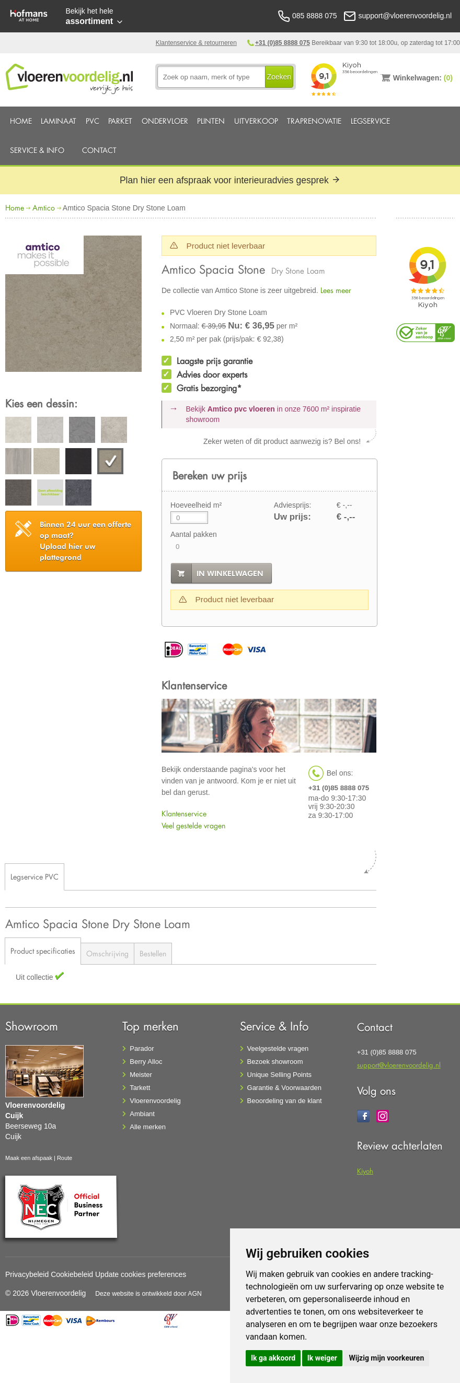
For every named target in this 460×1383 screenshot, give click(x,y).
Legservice (370, 121)
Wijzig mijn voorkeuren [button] (386, 1358)
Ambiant (142, 1114)
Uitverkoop (256, 121)
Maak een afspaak (28, 1158)
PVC (92, 121)
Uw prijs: (292, 517)
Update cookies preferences (140, 1274)
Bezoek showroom (275, 1061)
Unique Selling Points (279, 1075)
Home (21, 121)
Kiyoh (365, 1170)
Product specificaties (42, 951)
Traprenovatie (314, 121)
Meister (141, 1075)
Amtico (43, 208)
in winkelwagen (230, 573)
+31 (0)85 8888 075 (282, 42)
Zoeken (279, 77)
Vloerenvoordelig (155, 1101)
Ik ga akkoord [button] (273, 1358)
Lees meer (335, 290)
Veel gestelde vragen (193, 825)
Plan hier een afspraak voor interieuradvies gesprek (230, 180)
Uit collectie (35, 977)
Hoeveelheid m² (196, 505)
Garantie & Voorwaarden (284, 1088)
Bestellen (153, 953)
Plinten (211, 121)
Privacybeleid (27, 1274)
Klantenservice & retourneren (196, 42)
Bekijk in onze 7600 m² (273, 414)
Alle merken (148, 1127)
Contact (99, 150)
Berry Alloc (146, 1061)
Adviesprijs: (293, 505)
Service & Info (37, 150)
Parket (120, 121)
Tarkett (140, 1088)
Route (64, 1158)
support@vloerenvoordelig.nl (399, 1064)
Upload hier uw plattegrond (85, 540)
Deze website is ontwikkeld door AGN (148, 1293)
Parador (142, 1048)
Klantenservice (184, 813)
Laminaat (58, 121)
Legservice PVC (34, 877)
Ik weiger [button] (322, 1358)
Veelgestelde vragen (278, 1048)
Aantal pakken (193, 534)
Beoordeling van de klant (284, 1101)
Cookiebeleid (72, 1274)
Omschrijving (107, 953)
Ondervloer (165, 121)
